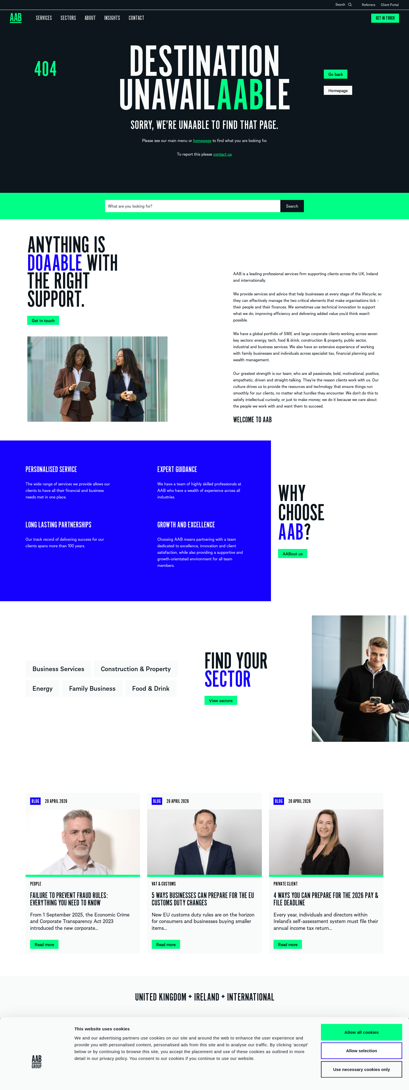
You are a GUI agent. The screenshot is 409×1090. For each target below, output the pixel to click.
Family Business (92, 688)
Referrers (368, 4)
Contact (129, 18)
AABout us (293, 553)
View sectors (221, 700)
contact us (222, 154)
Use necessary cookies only (361, 1052)
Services (43, 18)
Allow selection (361, 1034)
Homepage (338, 90)
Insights (106, 18)
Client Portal (390, 4)
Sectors (65, 18)
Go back (335, 74)
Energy (42, 688)
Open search (350, 4)
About (86, 18)
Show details (298, 1078)
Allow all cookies (362, 1015)
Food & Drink (151, 688)
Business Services (58, 668)
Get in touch (384, 18)
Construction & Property (136, 668)
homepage (202, 140)
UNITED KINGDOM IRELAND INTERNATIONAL (204, 997)
